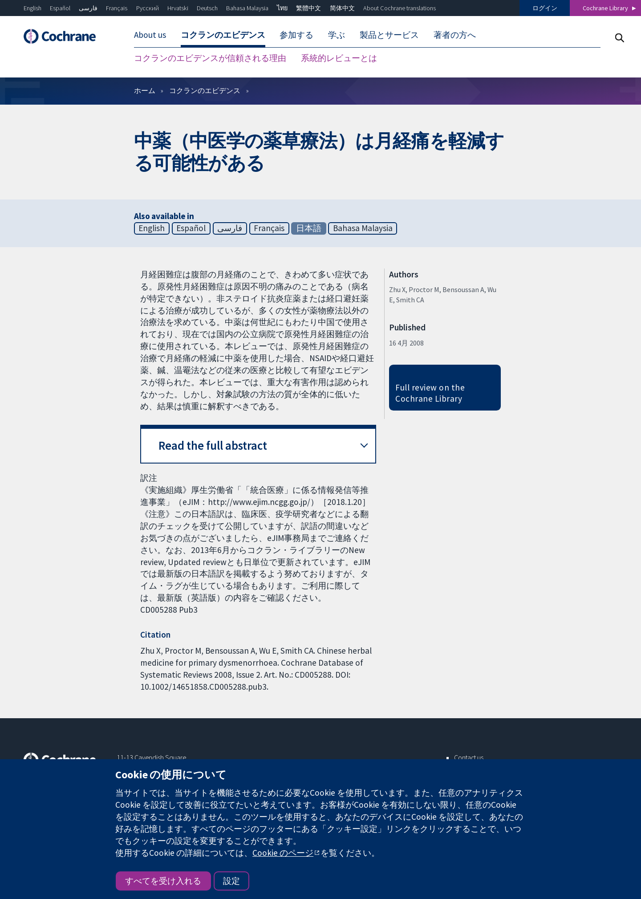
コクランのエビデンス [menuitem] (223, 34)
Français (116, 8)
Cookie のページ (282, 852)
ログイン (544, 8)
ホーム (144, 90)
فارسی (88, 8)
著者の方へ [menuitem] (455, 34)
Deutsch (207, 8)
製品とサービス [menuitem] (389, 34)
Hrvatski (177, 8)
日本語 (308, 228)
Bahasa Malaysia (247, 8)
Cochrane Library (605, 8)
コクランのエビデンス (204, 90)
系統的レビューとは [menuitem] (339, 58)
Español (60, 8)
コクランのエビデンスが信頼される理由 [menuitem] (210, 58)
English (32, 8)
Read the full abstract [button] (212, 445)
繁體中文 (308, 8)
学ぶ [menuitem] (336, 34)
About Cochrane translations (399, 8)
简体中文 (342, 8)
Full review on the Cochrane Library (430, 393)
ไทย (282, 8)
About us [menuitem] (150, 34)
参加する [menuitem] (296, 34)
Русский (147, 8)
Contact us (468, 757)
